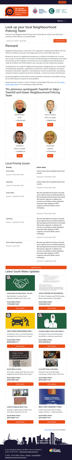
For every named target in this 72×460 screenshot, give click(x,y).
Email (19, 125)
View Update (20, 308)
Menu (62, 20)
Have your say (36, 267)
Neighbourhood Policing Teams (15, 457)
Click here (47, 430)
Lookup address (60, 41)
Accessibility (36, 455)
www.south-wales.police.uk (29, 452)
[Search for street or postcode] (29, 40)
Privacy (28, 455)
